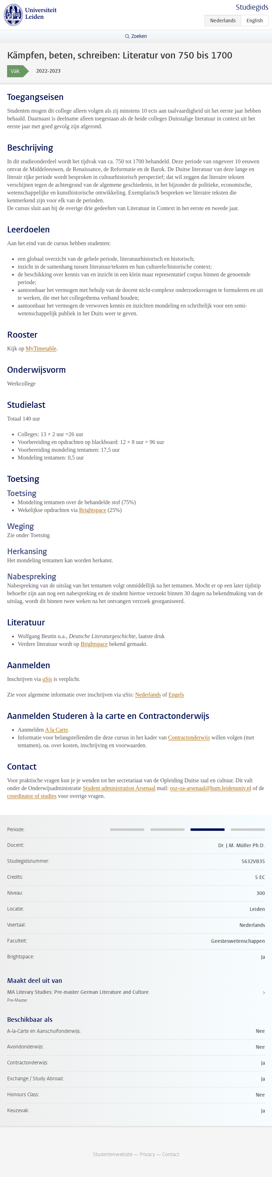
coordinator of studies (32, 796)
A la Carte (56, 730)
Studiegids (252, 7)
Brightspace (92, 510)
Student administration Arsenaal (119, 788)
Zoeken (139, 36)
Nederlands (148, 695)
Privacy (147, 1154)
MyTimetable (41, 348)
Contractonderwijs (189, 737)
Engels (176, 695)
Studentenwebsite (112, 1154)
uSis (47, 679)
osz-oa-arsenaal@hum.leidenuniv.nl (210, 788)
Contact (170, 1154)
